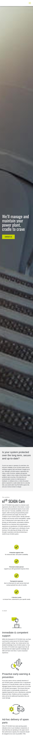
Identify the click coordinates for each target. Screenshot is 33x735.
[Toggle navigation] (29, 3)
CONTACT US (8, 237)
